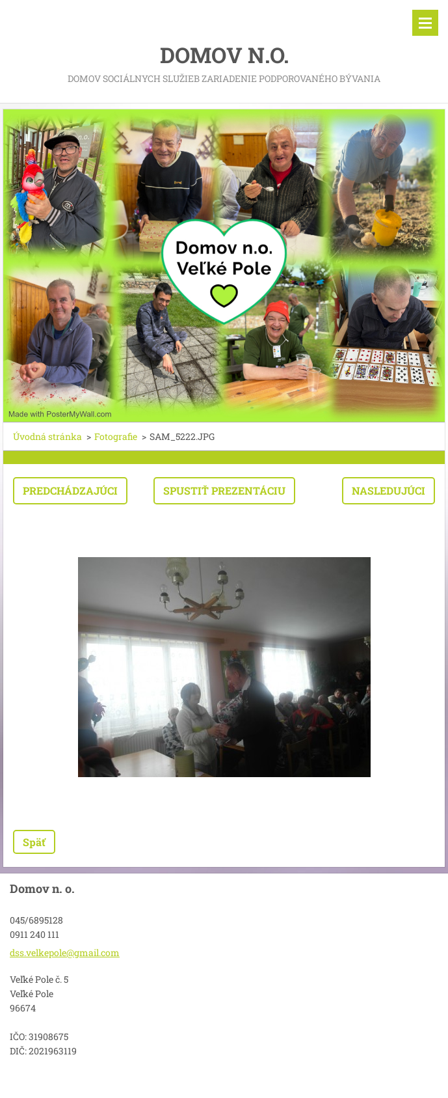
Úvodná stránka (47, 436)
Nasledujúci (388, 490)
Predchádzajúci (70, 490)
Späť (34, 842)
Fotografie (115, 436)
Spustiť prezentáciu (224, 490)
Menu (425, 23)
